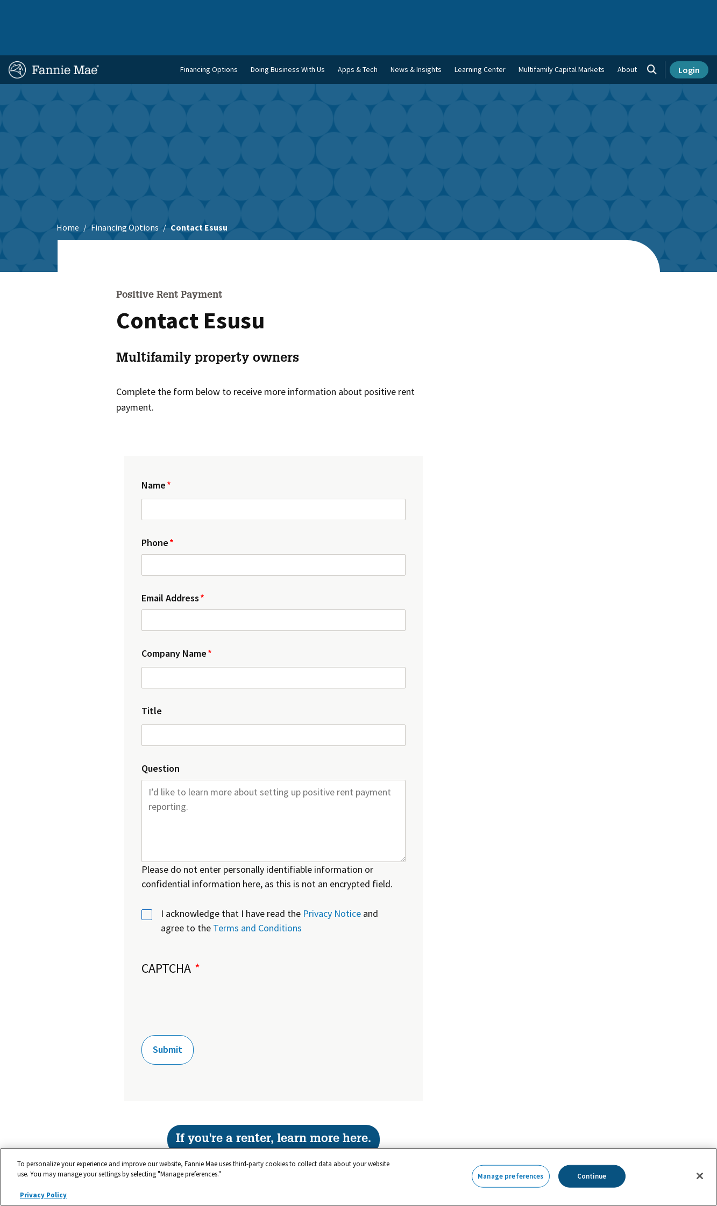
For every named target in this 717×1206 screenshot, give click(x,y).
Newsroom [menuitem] (597, 12)
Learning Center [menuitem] (480, 38)
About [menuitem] (627, 38)
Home (24, 12)
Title (151, 679)
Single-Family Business (83, 12)
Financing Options (209, 38)
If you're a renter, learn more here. (273, 1108)
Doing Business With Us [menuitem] (288, 38)
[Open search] (652, 39)
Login (689, 38)
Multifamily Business (165, 12)
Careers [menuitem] (641, 12)
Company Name (174, 622)
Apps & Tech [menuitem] (358, 38)
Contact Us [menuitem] (684, 12)
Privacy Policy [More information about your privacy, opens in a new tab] (43, 1195)
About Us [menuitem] (485, 12)
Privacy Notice (332, 882)
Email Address (170, 567)
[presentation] (223, 972)
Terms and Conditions (257, 897)
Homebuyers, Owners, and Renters (330, 12)
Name (153, 454)
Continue (592, 1176)
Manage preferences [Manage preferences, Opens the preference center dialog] (510, 1176)
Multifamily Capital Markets (562, 38)
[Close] (700, 1176)
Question (160, 737)
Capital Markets (236, 12)
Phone (154, 511)
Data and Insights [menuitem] (540, 12)
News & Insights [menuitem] (416, 38)
